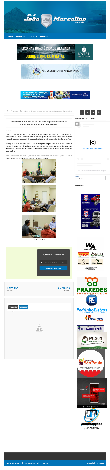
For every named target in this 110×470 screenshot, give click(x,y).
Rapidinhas (20, 36)
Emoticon (23, 307)
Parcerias (44, 36)
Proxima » (66, 291)
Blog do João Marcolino (26, 463)
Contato (33, 36)
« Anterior (10, 290)
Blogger (102, 463)
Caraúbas (78, 181)
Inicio (10, 36)
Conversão (13, 307)
